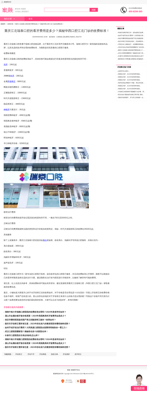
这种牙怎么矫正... (124, 71)
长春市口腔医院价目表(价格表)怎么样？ (22, 335)
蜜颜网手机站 (75, 370)
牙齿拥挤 (66, 354)
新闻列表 (10, 24)
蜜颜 (68, 370)
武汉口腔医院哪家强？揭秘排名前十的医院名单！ (26, 331)
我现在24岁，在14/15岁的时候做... (129, 74)
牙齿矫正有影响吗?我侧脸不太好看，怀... (131, 91)
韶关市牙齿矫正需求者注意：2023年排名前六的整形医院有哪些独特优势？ (37, 324)
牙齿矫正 (11, 81)
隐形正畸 (54, 354)
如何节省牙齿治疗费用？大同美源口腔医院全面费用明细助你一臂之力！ (36, 328)
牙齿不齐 (31, 354)
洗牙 (6, 64)
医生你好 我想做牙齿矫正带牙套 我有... (131, 94)
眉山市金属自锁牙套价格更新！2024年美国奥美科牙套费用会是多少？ (35, 316)
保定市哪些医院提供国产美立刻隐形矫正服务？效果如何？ (30, 320)
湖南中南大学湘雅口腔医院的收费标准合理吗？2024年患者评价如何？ (35, 312)
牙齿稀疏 (42, 354)
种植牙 (7, 110)
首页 (30, 19)
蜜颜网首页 (7, 2)
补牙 (12, 76)
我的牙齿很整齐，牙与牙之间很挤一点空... (132, 97)
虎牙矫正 (78, 354)
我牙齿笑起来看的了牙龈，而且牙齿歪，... (132, 83)
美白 (45, 240)
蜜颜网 (3, 24)
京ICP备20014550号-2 (87, 373)
